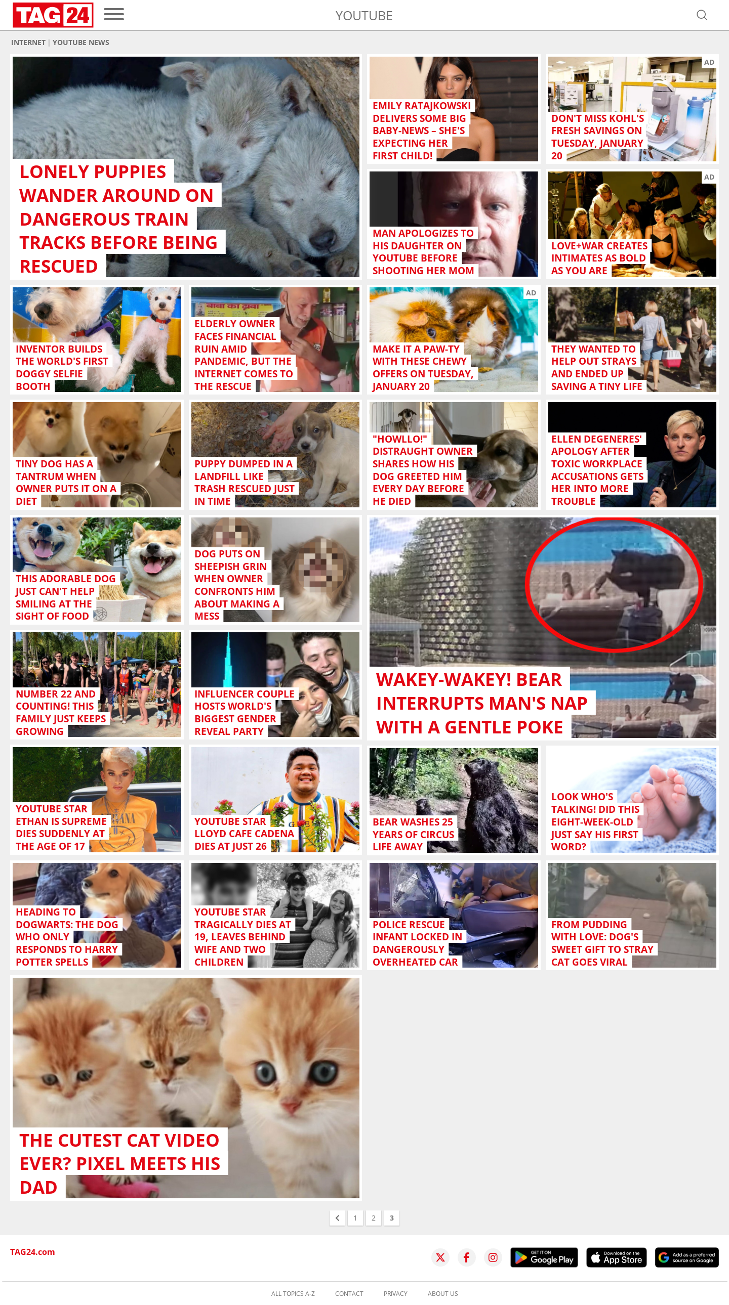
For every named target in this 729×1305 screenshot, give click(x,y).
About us (443, 1293)
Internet (28, 42)
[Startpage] (53, 15)
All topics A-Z (293, 1293)
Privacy (396, 1293)
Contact (349, 1293)
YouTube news (81, 42)
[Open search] (702, 15)
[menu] (114, 15)
